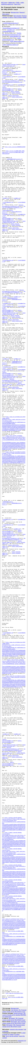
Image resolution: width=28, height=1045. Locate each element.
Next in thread (18, 17)
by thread (4, 1034)
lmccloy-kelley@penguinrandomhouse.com (13, 80)
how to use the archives (12, 1036)
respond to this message (16, 1029)
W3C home (4, 2)
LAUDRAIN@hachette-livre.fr (10, 23)
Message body (15, 12)
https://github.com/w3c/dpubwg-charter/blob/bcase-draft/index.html (12, 897)
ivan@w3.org (10, 29)
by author (16, 1034)
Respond (22, 12)
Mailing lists (12, 2)
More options (5, 14)
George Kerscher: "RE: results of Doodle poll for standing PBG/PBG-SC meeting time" (14, 1015)
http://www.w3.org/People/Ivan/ (11, 919)
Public (17, 2)
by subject (11, 1034)
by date (23, 1032)
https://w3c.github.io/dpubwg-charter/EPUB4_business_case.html (12, 436)
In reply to (10, 17)
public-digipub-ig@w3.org (17, 41)
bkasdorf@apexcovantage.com (11, 28)
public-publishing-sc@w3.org (10, 44)
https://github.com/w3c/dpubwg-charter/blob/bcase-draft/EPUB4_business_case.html (12, 881)
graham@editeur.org (15, 36)
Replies (25, 17)
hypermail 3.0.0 (22, 1040)
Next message (17, 15)
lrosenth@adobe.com (8, 31)
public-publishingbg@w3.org (7, 88)
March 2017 (17, 4)
